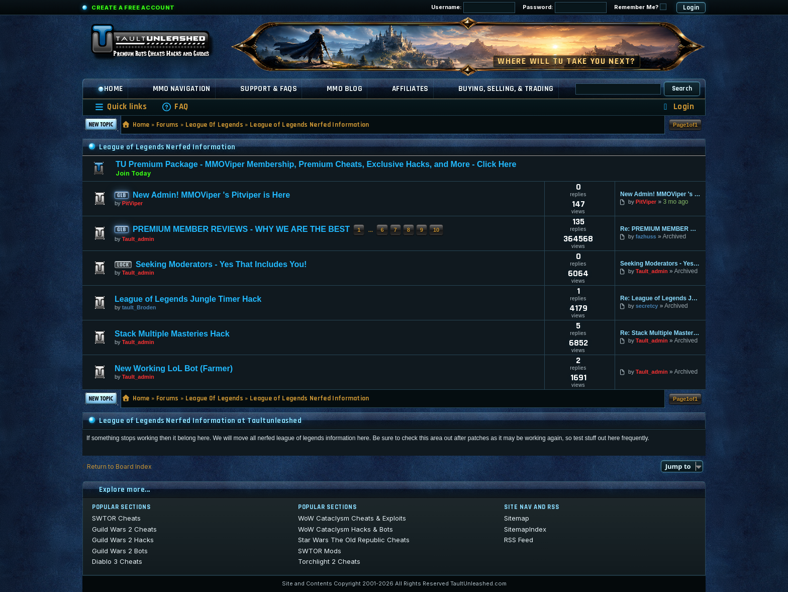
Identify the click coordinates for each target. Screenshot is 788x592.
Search (682, 88)
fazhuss (646, 236)
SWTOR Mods (319, 551)
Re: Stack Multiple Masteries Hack (660, 332)
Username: (473, 7)
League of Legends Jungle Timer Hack (188, 299)
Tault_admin (138, 239)
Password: (565, 7)
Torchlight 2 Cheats (329, 561)
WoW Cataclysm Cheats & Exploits (352, 518)
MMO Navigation (182, 89)
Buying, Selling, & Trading (506, 89)
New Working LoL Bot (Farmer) (174, 368)
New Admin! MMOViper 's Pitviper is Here (211, 195)
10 (436, 230)
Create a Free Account (133, 7)
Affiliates (410, 89)
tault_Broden (139, 307)
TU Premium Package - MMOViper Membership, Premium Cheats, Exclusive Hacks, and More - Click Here (316, 164)
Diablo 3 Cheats (117, 561)
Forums (167, 125)
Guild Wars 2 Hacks (123, 540)
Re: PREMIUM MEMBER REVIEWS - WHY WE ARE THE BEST (660, 228)
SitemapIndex (525, 529)
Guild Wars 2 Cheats (124, 529)
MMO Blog (344, 89)
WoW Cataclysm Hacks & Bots (345, 529)
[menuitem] (174, 107)
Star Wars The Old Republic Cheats (354, 540)
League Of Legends (214, 125)
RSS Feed (518, 540)
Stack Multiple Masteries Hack (172, 333)
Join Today (133, 173)
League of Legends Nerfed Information (309, 125)
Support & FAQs (268, 89)
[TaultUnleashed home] (157, 43)
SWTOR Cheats (116, 518)
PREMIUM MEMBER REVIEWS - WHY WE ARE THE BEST (241, 229)
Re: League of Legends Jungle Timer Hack (660, 298)
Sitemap (516, 518)
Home (110, 89)
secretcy (647, 306)
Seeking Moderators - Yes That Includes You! (221, 264)
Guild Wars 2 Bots (120, 551)
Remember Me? (640, 7)
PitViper (132, 203)
